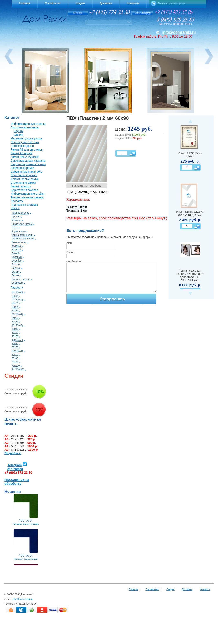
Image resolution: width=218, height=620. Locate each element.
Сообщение (74, 261)
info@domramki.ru (179, 32)
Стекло (18, 134)
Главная (133, 589)
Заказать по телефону (86, 185)
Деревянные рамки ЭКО (27, 171)
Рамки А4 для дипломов (27, 149)
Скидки (170, 589)
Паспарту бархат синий (25, 559)
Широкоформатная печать (28, 164)
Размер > (17, 287)
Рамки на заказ (21, 186)
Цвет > (15, 208)
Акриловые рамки (22, 168)
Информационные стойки (27, 193)
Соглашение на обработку (16, 481)
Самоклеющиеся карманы (28, 160)
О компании (152, 589)
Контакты (205, 589)
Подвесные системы (24, 204)
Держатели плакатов (24, 190)
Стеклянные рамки (23, 182)
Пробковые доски (22, 145)
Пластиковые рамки (24, 175)
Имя (69, 242)
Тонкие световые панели (27, 197)
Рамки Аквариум (21, 153)
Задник (18, 131)
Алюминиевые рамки (25, 179)
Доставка (187, 589)
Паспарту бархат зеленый (26, 524)
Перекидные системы (25, 142)
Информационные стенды (28, 123)
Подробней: (12, 453)
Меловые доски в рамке (26, 138)
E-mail (70, 252)
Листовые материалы (25, 127)
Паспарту (17, 201)
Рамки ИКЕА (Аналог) (25, 156)
